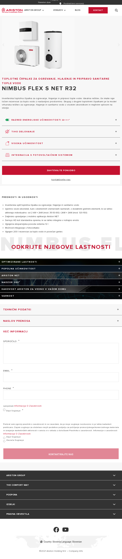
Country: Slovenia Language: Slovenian (61, 541)
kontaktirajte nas (61, 179)
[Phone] (61, 395)
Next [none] (118, 45)
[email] (61, 377)
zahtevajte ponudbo (61, 170)
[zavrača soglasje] (4, 441)
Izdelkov (58, 10)
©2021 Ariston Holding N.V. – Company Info (61, 551)
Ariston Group (32, 10)
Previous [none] (3, 45)
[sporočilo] (61, 353)
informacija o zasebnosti (28, 406)
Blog (78, 10)
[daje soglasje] (4, 410)
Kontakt (98, 10)
